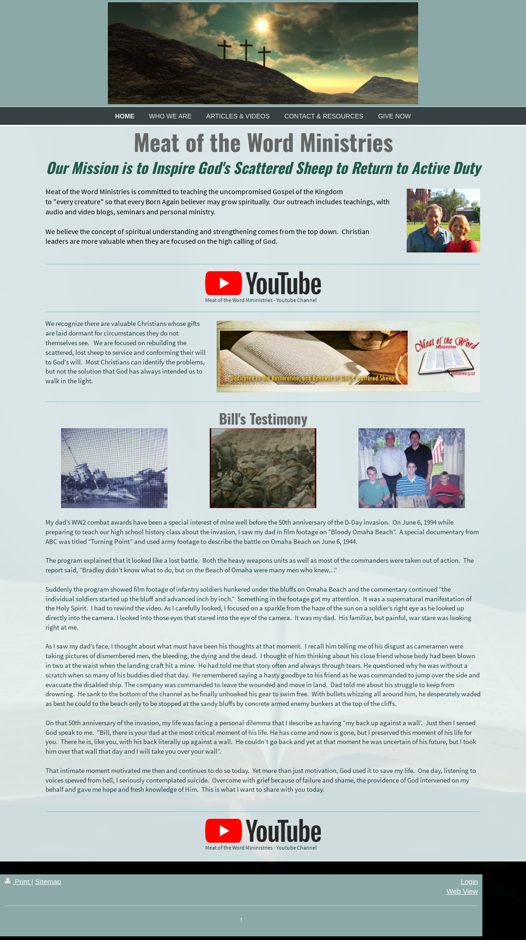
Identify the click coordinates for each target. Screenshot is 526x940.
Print (18, 881)
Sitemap (48, 881)
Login (469, 881)
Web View (462, 891)
